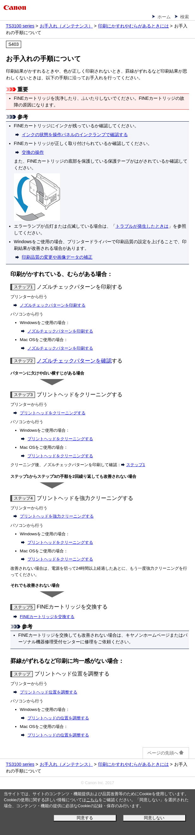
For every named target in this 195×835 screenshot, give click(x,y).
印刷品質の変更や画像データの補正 (57, 257)
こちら (92, 800)
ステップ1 (135, 464)
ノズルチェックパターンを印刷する (53, 305)
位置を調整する (48, 692)
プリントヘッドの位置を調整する (58, 718)
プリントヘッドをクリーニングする (60, 438)
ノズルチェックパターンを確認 (74, 361)
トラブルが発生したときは (141, 226)
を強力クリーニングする (57, 516)
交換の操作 (33, 152)
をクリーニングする (53, 413)
